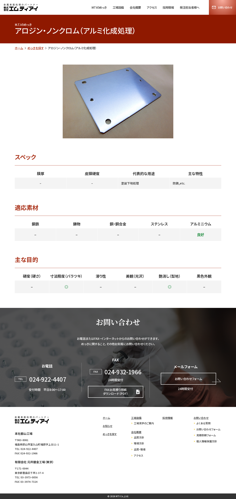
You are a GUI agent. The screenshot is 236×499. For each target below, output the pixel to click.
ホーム (19, 48)
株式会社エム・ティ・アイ (32, 420)
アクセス (152, 7)
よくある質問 (203, 423)
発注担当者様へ (189, 7)
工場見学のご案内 (144, 423)
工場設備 (118, 7)
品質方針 (139, 437)
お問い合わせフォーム (188, 379)
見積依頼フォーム (206, 435)
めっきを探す (35, 48)
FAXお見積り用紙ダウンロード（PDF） (115, 391)
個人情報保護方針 (206, 441)
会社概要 (135, 7)
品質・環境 (139, 449)
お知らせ (107, 426)
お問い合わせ (225, 7)
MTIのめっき (99, 7)
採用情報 (168, 7)
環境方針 (139, 443)
